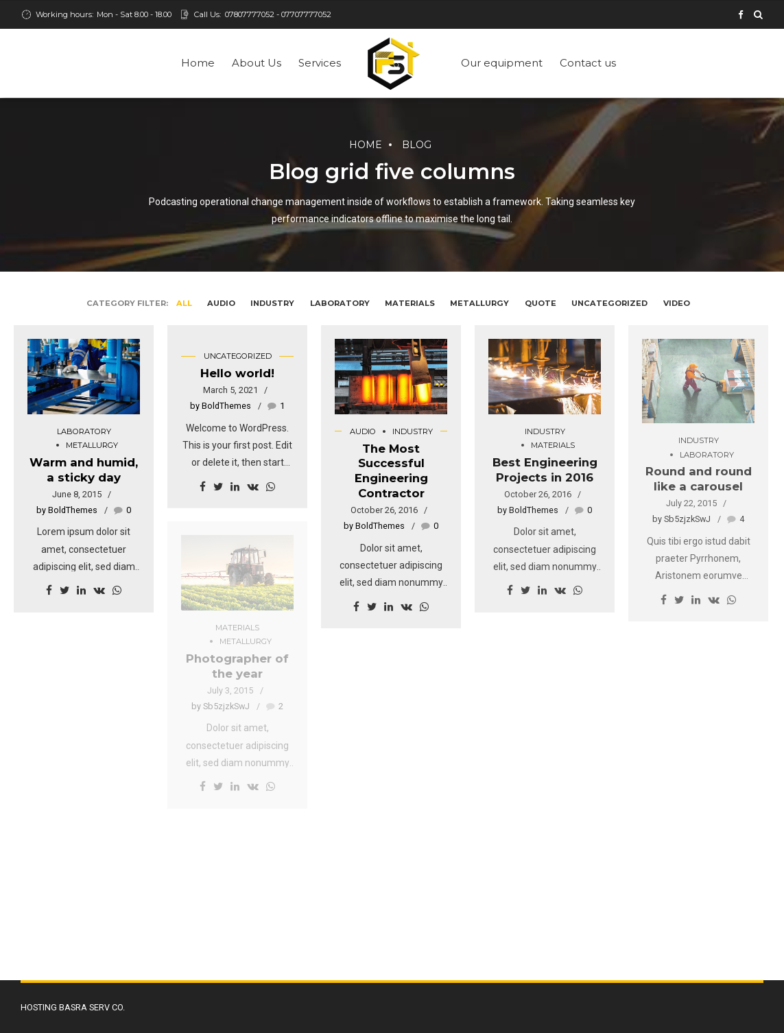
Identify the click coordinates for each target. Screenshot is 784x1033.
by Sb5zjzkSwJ (681, 519)
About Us (256, 62)
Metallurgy (92, 445)
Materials (553, 445)
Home (198, 62)
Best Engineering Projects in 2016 (544, 469)
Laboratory (84, 431)
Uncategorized (238, 356)
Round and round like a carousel (698, 478)
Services (319, 62)
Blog (416, 145)
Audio (363, 431)
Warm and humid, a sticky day (83, 469)
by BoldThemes (66, 510)
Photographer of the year (237, 666)
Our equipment (502, 62)
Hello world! (237, 373)
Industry (412, 431)
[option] (698, 381)
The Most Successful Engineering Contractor (391, 471)
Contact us (588, 62)
